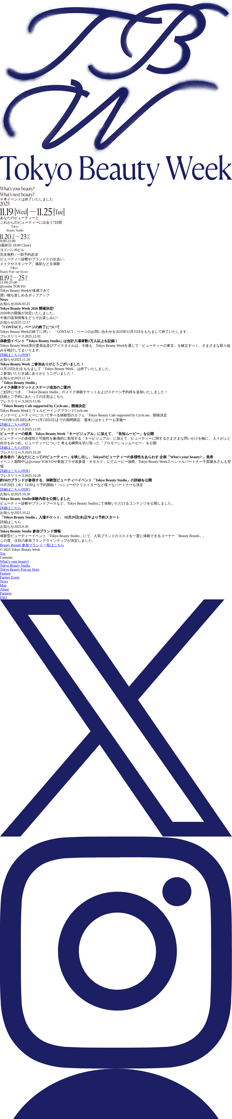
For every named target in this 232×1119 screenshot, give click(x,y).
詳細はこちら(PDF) (15, 355)
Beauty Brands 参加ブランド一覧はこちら (32, 545)
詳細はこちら (10, 508)
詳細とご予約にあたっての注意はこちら (32, 396)
